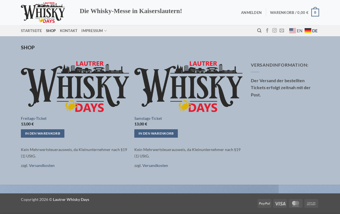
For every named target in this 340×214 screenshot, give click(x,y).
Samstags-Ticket (148, 118)
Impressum (94, 30)
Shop (51, 30)
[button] (251, 12)
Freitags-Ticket (34, 118)
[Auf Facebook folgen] (267, 30)
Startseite (31, 30)
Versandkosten (42, 165)
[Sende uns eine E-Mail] (282, 30)
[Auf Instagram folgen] (274, 30)
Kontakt (69, 30)
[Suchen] (259, 30)
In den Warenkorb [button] (42, 133)
